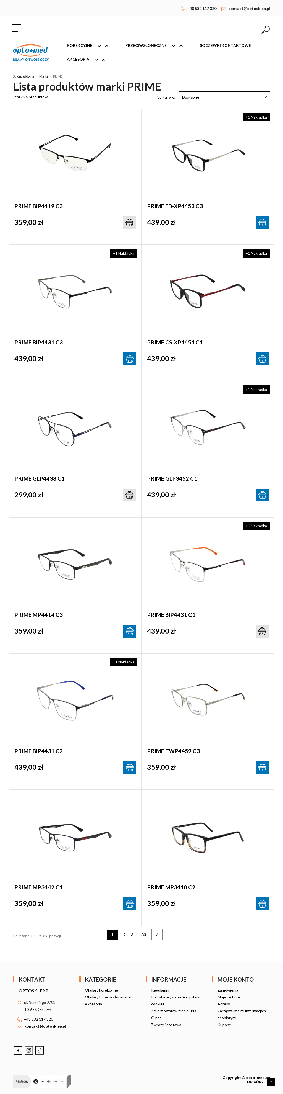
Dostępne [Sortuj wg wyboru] (224, 97)
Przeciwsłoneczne (156, 46)
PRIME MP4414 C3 (38, 614)
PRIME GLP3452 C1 (172, 478)
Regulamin (160, 990)
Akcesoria (89, 59)
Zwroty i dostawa (166, 1024)
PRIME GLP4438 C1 (39, 478)
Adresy (224, 1004)
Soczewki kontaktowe (225, 45)
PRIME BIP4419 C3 (38, 206)
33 (144, 934)
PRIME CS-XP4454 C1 (175, 342)
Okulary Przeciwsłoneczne (108, 997)
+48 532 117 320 (201, 8)
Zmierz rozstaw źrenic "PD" (174, 1010)
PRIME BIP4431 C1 (171, 614)
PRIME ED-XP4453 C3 (175, 206)
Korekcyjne (90, 46)
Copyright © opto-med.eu (246, 1077)
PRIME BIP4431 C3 (38, 342)
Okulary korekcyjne (101, 990)
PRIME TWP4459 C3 (173, 751)
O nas (156, 1017)
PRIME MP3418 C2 (171, 887)
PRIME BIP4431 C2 (38, 751)
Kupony (224, 1024)
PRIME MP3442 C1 (38, 887)
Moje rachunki (230, 997)
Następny (161, 935)
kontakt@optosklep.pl (249, 8)
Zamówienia (228, 990)
